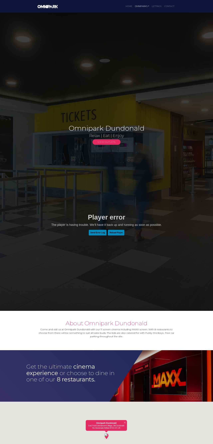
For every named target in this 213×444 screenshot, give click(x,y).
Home (129, 6)
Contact (169, 6)
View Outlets (106, 141)
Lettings (157, 6)
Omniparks (141, 6)
